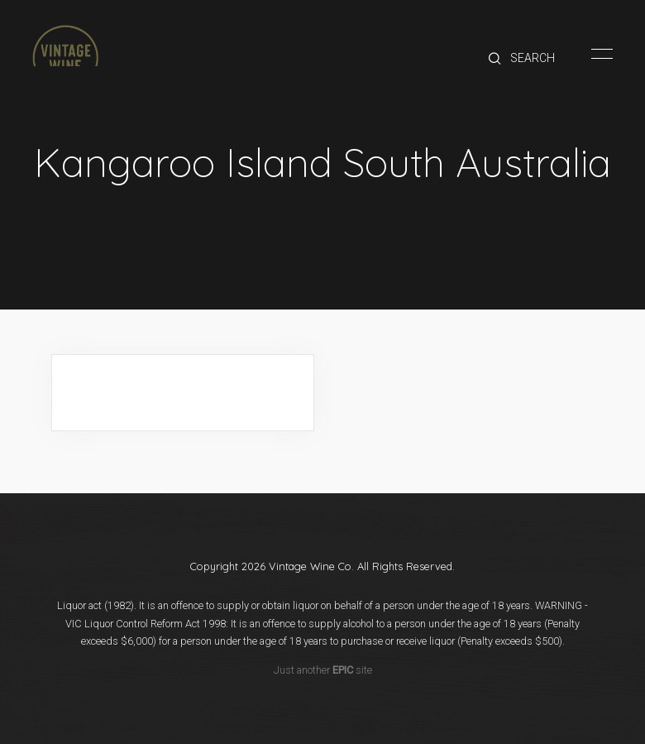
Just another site (323, 670)
